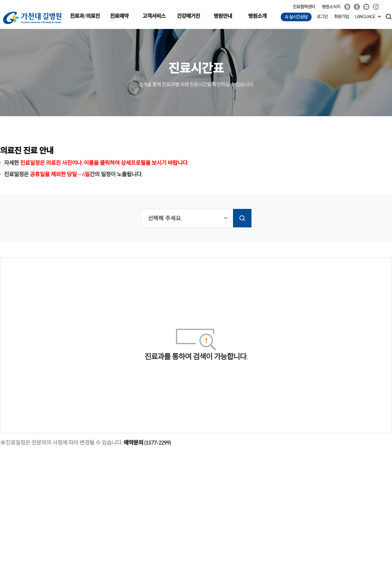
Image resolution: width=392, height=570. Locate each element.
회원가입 (341, 16)
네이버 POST (376, 7)
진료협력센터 (304, 6)
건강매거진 (188, 16)
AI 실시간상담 (296, 16)
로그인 (322, 16)
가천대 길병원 (32, 18)
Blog (347, 7)
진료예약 (119, 16)
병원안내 (223, 16)
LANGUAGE (365, 16)
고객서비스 (153, 16)
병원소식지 (331, 6)
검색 (242, 218)
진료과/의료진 (85, 16)
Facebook (356, 7)
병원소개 (257, 16)
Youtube (366, 7)
